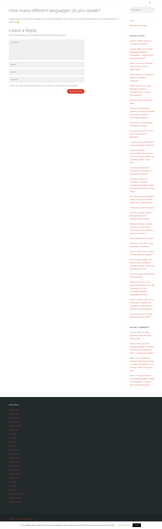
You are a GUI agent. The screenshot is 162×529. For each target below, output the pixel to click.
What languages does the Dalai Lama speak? (140, 335)
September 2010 (15, 474)
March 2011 (13, 450)
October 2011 (14, 422)
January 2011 (14, 458)
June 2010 (13, 486)
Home (132, 21)
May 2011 (12, 442)
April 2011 (12, 446)
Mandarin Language (138, 26)
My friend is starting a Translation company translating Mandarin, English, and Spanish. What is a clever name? (142, 185)
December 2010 (15, 462)
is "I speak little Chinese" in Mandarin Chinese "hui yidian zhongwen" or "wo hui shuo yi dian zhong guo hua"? (142, 364)
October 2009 (14, 498)
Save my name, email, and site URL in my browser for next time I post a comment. (43, 86)
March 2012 (13, 410)
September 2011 (15, 426)
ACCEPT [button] (137, 525)
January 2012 (14, 414)
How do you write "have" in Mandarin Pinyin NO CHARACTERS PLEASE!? (141, 216)
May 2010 (12, 490)
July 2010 (12, 482)
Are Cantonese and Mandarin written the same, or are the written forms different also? (142, 200)
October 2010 (14, 470)
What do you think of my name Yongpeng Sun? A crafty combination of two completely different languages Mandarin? (142, 288)
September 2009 (16, 502)
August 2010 (14, 478)
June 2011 (13, 438)
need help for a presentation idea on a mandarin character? (142, 78)
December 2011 (15, 418)
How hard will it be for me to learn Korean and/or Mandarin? (141, 134)
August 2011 (14, 430)
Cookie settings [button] (124, 525)
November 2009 (15, 494)
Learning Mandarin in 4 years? (142, 238)
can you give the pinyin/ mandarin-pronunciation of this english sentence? (141, 171)
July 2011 (12, 434)
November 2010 (15, 466)
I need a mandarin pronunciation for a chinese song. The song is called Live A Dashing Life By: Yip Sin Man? (142, 156)
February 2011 (14, 454)
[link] (150, 2)
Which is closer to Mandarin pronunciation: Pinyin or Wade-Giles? (141, 66)
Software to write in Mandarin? (142, 208)
